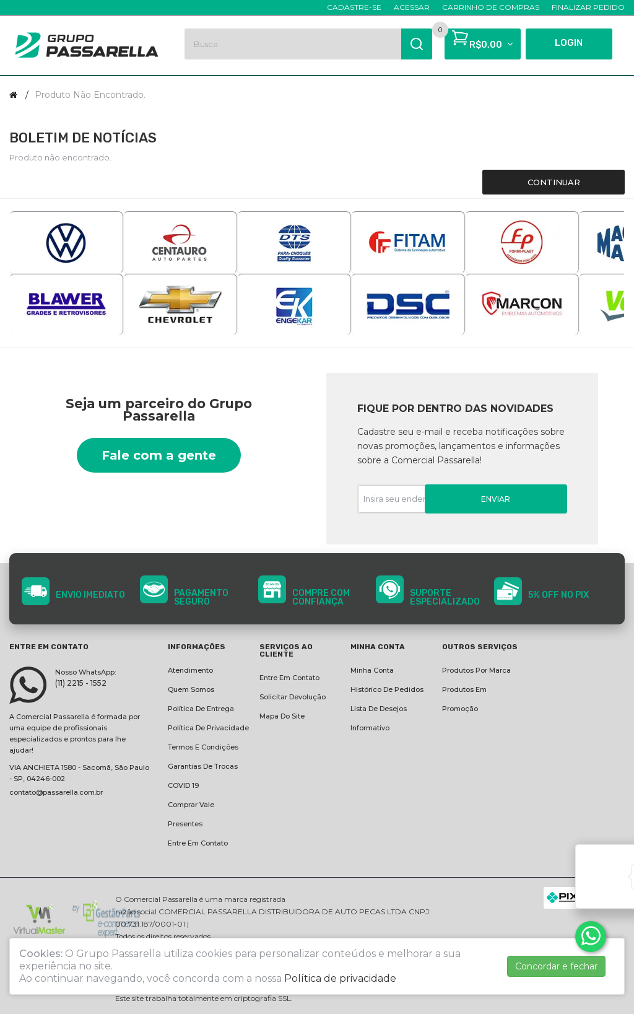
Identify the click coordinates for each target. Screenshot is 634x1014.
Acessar (412, 7)
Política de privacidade (208, 727)
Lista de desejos (378, 708)
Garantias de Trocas (203, 766)
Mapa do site (282, 716)
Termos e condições (203, 747)
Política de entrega (201, 708)
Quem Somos (191, 689)
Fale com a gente (159, 455)
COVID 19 (183, 785)
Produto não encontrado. (90, 94)
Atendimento (190, 670)
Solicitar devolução (292, 697)
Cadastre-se (354, 7)
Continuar (554, 182)
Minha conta (372, 670)
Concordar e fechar (556, 966)
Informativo (369, 727)
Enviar (495, 499)
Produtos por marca (476, 670)
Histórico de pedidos (386, 689)
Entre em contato (198, 843)
